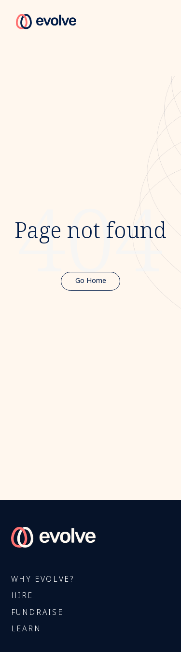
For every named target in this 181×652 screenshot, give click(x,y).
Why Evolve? (42, 579)
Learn (26, 629)
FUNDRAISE (37, 612)
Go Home (90, 281)
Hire (22, 596)
